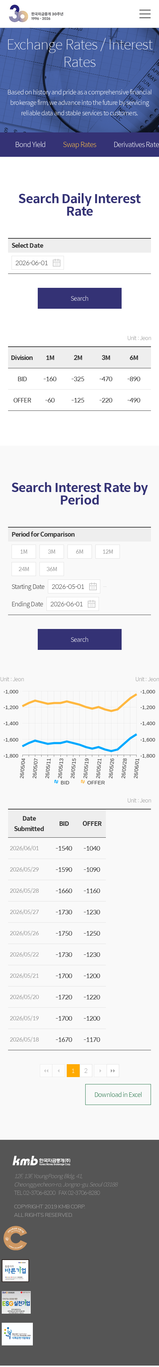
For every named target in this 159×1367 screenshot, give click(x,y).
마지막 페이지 (116, 1071)
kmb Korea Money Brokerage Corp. (36, 13)
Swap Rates (79, 144)
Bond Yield (30, 144)
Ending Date (55, 604)
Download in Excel (118, 1095)
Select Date (27, 245)
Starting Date (56, 586)
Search (79, 298)
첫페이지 (43, 1071)
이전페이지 (57, 1071)
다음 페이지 (102, 1071)
